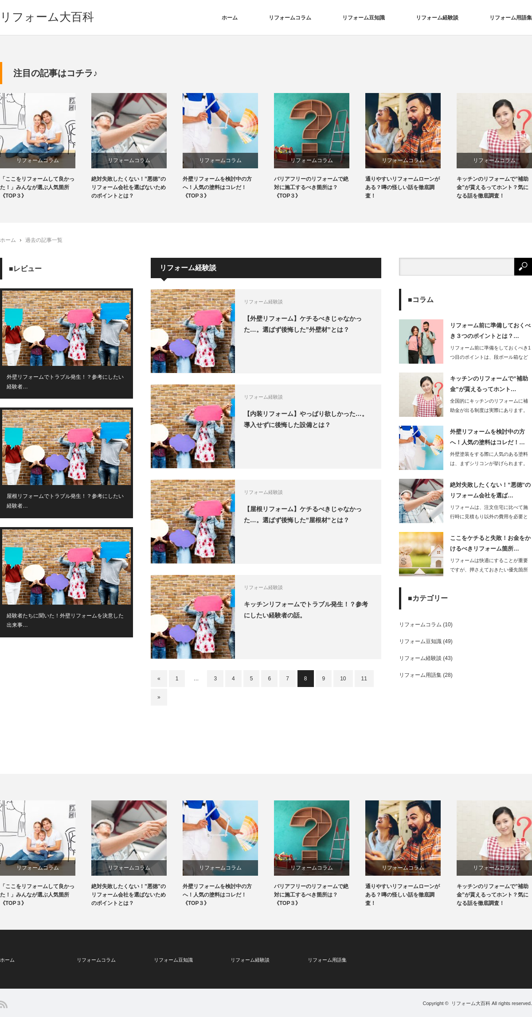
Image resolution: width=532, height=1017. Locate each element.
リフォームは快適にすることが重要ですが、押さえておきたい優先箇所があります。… (489, 570)
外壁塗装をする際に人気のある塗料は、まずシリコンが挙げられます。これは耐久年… (489, 463)
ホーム (230, 18)
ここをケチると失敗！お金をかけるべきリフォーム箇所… (490, 543)
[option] (45, 147)
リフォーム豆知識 (363, 18)
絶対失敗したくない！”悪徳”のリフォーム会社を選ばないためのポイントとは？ (128, 187)
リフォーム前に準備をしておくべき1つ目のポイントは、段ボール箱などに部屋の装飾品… (490, 357)
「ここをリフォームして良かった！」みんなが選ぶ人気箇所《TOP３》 (37, 187)
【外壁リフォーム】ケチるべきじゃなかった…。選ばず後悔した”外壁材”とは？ (303, 324)
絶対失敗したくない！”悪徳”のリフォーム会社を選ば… (490, 489)
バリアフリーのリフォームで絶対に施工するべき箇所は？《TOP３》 (311, 187)
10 (343, 678)
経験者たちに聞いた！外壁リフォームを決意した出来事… (65, 621)
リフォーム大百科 (47, 17)
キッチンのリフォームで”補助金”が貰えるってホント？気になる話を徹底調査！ (492, 187)
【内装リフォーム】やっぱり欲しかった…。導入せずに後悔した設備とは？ (306, 419)
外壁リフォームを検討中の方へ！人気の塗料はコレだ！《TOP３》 (217, 187)
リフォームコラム (290, 18)
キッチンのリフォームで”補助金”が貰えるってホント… (489, 383)
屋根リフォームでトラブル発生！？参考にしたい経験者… (65, 501)
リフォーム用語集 (510, 18)
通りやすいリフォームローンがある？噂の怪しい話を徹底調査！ (402, 187)
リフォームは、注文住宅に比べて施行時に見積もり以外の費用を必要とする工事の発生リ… (489, 516)
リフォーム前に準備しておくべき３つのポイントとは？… (490, 330)
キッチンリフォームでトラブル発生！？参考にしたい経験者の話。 (306, 610)
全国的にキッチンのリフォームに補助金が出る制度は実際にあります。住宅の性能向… (489, 410)
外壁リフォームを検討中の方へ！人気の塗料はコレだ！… (487, 436)
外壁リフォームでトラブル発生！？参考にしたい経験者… (65, 382)
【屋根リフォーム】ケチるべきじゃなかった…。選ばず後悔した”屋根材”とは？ (303, 514)
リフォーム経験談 (437, 18)
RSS (4, 1004)
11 (364, 678)
